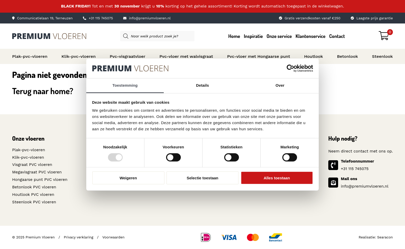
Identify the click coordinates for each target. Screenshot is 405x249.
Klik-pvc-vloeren (78, 56)
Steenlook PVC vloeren (34, 201)
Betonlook (347, 56)
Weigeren (128, 178)
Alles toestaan (277, 178)
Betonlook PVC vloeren (34, 187)
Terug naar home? (42, 90)
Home (234, 36)
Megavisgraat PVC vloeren (36, 172)
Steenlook (382, 56)
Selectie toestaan (203, 178)
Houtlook (313, 56)
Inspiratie (253, 36)
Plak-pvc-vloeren (29, 56)
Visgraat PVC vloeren (32, 164)
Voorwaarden (113, 237)
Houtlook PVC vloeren (33, 194)
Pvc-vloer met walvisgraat (186, 56)
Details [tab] (202, 85)
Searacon (385, 237)
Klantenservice (310, 36)
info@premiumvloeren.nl (146, 18)
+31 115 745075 (98, 18)
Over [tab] (280, 85)
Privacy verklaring (78, 237)
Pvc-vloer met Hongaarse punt (258, 56)
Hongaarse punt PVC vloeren (39, 179)
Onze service (279, 36)
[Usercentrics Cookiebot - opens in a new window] (290, 68)
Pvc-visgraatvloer (127, 56)
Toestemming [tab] (125, 85)
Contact (337, 36)
